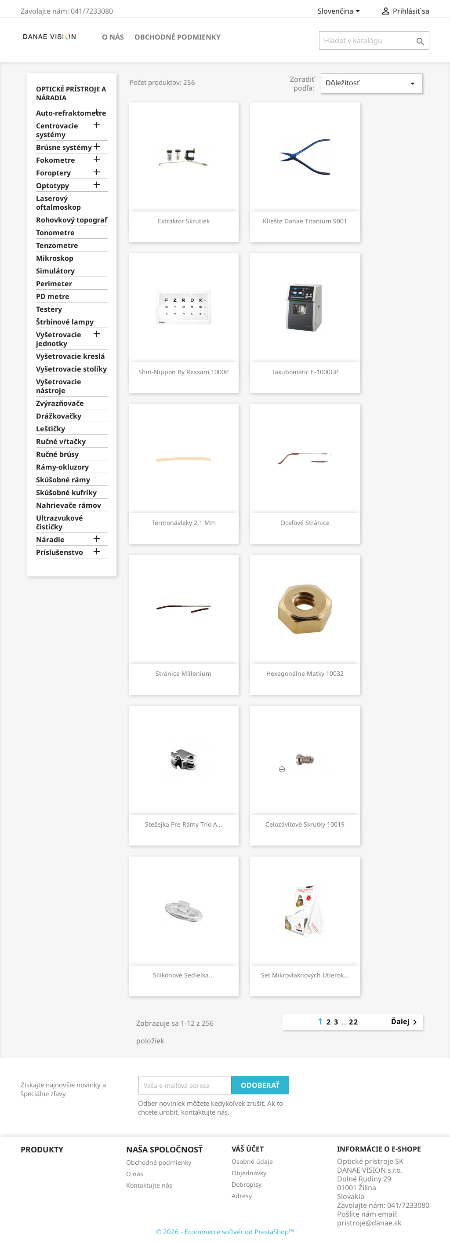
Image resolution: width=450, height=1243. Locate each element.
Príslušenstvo (59, 552)
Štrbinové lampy (65, 322)
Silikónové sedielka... (183, 975)
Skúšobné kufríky (66, 492)
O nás (113, 37)
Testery (49, 309)
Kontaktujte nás (149, 1185)
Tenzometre (57, 245)
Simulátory (55, 271)
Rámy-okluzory (62, 467)
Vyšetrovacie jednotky (58, 339)
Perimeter (54, 283)
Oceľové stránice (305, 522)
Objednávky (249, 1173)
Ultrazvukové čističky (59, 523)
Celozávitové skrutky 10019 (305, 824)
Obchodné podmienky (177, 37)
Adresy (242, 1196)
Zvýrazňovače (60, 403)
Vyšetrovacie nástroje (58, 386)
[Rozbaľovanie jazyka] (340, 12)
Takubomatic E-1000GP (305, 372)
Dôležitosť (372, 83)
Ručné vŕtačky (61, 441)
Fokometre (55, 160)
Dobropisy (246, 1184)
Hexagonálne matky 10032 (305, 673)
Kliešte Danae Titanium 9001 (305, 221)
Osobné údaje (252, 1161)
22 (354, 1022)
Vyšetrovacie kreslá (70, 356)
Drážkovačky (58, 416)
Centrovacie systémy (57, 130)
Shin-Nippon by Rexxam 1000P (183, 372)
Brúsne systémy (64, 147)
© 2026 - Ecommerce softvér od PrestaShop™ (225, 1231)
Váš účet (248, 1149)
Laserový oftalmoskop (58, 203)
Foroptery (53, 173)
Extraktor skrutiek (184, 221)
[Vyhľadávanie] (374, 40)
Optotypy (52, 185)
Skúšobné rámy (63, 480)
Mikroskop (54, 258)
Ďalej (405, 1022)
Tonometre (55, 232)
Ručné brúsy (57, 454)
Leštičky (50, 429)
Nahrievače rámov (68, 505)
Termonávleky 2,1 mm (184, 522)
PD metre (52, 296)
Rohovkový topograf (71, 220)
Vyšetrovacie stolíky (71, 369)
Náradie (50, 539)
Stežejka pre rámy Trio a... (183, 824)
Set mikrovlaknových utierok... (305, 975)
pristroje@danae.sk (369, 1223)
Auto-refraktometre (71, 113)
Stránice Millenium (183, 673)
